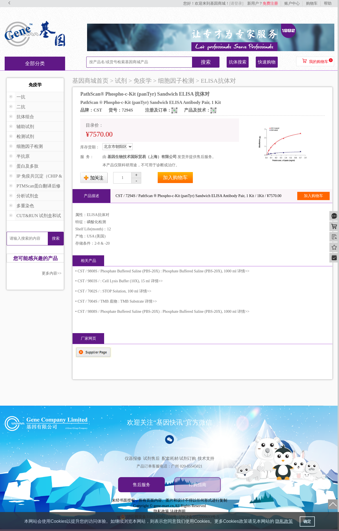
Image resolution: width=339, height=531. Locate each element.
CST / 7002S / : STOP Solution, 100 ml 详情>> (114, 291)
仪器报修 (133, 458)
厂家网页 (88, 338)
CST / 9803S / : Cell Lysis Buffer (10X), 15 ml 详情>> (120, 281)
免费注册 (270, 3)
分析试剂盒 (27, 195)
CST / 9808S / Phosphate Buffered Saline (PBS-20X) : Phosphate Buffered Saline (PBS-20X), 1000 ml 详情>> (163, 271)
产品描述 (91, 196)
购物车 (312, 3)
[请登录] (236, 3)
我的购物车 (318, 62)
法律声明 (177, 511)
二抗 (20, 106)
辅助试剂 (25, 126)
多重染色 (25, 205)
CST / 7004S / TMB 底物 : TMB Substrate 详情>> (117, 301)
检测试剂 (25, 136)
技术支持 (206, 458)
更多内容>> (52, 273)
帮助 (328, 3)
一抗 (20, 97)
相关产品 (88, 261)
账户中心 (292, 3)
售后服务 (141, 484)
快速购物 (267, 62)
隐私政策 (161, 511)
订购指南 (197, 484)
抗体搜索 (237, 62)
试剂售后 (151, 458)
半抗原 (23, 156)
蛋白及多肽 (27, 166)
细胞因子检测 (29, 146)
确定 (307, 521)
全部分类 (35, 63)
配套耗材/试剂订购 (179, 458)
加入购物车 (175, 177)
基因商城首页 (90, 80)
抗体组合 (25, 116)
